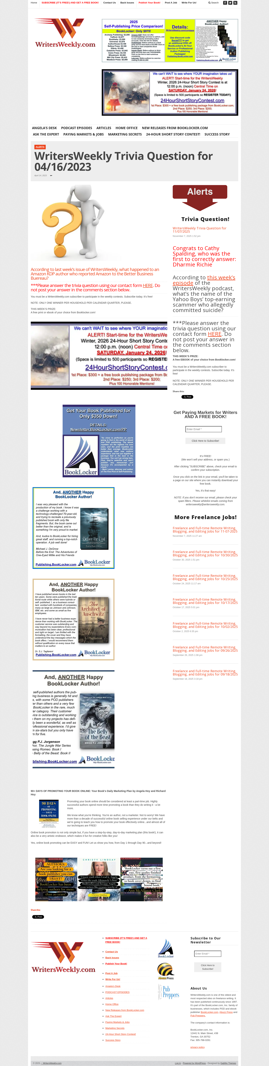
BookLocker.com (209, 1012)
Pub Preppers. (198, 1015)
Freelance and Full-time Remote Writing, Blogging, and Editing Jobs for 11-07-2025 (205, 529)
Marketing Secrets (125, 134)
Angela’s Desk (44, 128)
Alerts (40, 147)
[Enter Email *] (203, 429)
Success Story (217, 134)
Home (34, 2)
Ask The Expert (46, 134)
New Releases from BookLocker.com (175, 128)
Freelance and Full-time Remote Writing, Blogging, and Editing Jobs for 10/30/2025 (205, 553)
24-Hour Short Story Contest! (173, 134)
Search (213, 2)
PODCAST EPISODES (76, 128)
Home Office (127, 128)
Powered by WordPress (194, 1063)
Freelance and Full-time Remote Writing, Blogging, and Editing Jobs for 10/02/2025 (205, 625)
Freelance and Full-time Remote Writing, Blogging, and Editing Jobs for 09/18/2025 (205, 672)
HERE (148, 285)
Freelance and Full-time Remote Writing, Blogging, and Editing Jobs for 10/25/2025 (205, 577)
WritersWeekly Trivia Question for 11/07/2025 (199, 230)
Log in (178, 1063)
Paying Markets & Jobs (83, 134)
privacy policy (198, 1047)
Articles (103, 128)
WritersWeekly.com (51, 1063)
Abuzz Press (226, 1012)
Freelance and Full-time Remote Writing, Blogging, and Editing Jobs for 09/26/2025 (205, 649)
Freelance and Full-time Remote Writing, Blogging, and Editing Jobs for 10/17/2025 (205, 601)
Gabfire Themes (228, 1063)
